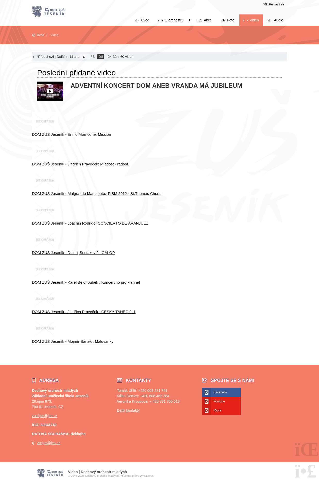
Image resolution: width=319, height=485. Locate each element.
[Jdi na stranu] (85, 56)
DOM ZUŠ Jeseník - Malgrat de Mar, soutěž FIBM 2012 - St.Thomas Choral (97, 193)
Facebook (220, 392)
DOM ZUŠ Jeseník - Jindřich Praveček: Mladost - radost (80, 164)
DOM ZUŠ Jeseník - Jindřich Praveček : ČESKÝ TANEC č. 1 (84, 311)
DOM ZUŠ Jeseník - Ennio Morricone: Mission (71, 134)
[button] (274, 4)
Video (251, 20)
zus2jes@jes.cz (44, 416)
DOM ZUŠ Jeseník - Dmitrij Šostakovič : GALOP (73, 252)
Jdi (100, 57)
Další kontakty (128, 410)
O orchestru (170, 20)
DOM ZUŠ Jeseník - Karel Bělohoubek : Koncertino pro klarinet (86, 282)
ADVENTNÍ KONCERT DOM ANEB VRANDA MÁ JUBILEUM (156, 85)
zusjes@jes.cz (48, 443)
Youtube (219, 401)
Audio (275, 20)
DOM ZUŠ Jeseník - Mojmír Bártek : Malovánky (72, 341)
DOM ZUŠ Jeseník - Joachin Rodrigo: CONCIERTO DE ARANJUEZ (90, 223)
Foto (227, 20)
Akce (204, 20)
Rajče (218, 410)
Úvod (48, 11)
